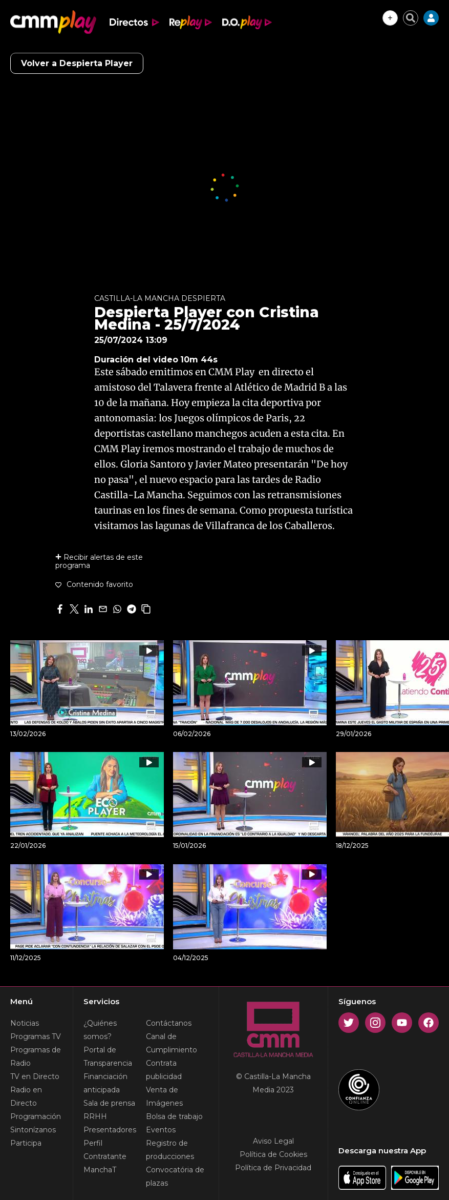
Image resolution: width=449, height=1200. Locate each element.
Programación (35, 1116)
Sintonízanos (33, 1129)
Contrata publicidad (164, 1070)
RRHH (95, 1116)
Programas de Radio (35, 1056)
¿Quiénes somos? (100, 1030)
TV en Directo (34, 1076)
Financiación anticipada (105, 1083)
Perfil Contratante (104, 1149)
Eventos (161, 1129)
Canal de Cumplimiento (171, 1043)
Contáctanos (168, 1023)
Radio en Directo (26, 1096)
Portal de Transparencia (107, 1056)
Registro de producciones (170, 1149)
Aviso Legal (273, 1141)
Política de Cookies (273, 1154)
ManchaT (99, 1169)
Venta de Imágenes (164, 1096)
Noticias (24, 1023)
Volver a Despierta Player (77, 63)
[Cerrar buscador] (410, 18)
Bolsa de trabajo (174, 1116)
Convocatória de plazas (175, 1176)
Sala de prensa (109, 1103)
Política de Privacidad (273, 1167)
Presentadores (109, 1129)
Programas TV (35, 1036)
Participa (25, 1143)
